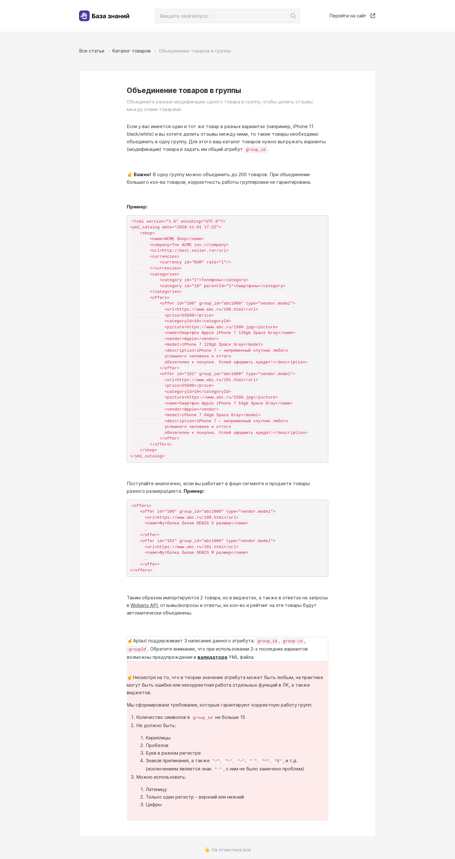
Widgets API (144, 605)
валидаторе (212, 655)
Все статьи (91, 51)
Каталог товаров (131, 51)
